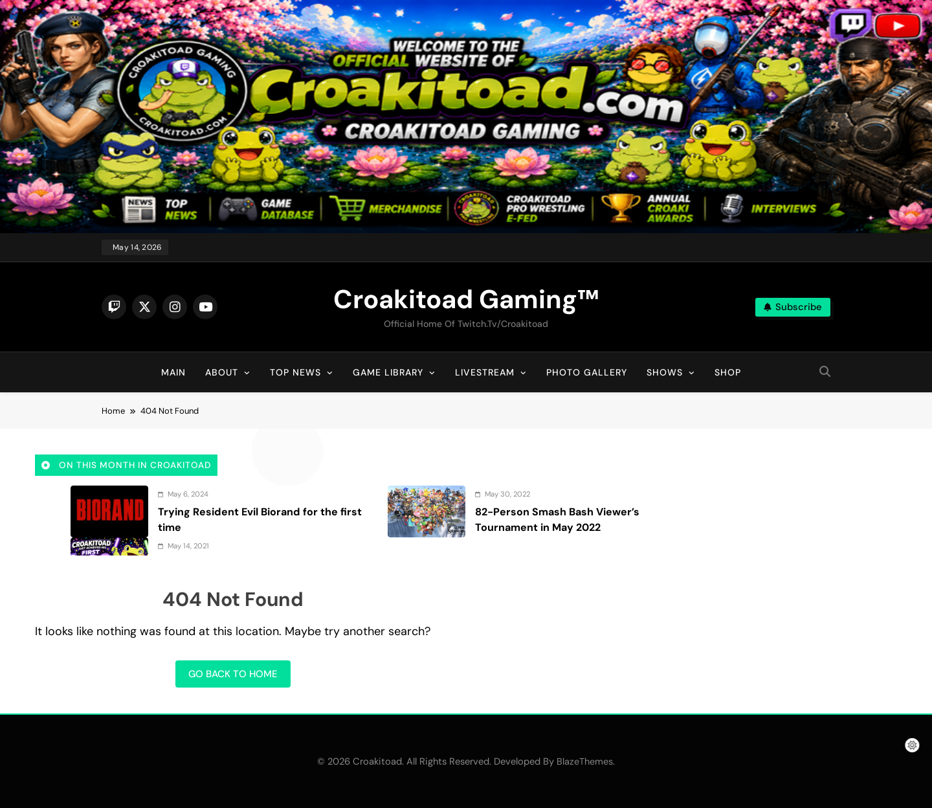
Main (173, 372)
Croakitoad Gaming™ (466, 299)
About (221, 372)
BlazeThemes (585, 761)
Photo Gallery (586, 372)
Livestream (485, 372)
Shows (665, 372)
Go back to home (233, 674)
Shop (728, 372)
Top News (295, 372)
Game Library (388, 372)
